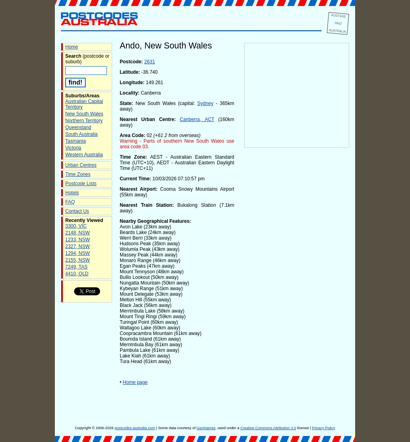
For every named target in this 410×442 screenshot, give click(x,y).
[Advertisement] (297, 281)
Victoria (73, 148)
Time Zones (77, 174)
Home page (135, 382)
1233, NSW (77, 239)
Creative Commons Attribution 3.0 (268, 428)
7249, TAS (76, 267)
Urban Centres (80, 165)
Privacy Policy (323, 428)
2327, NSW (77, 246)
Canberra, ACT (197, 119)
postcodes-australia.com (135, 428)
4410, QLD (76, 274)
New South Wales (84, 114)
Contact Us (77, 211)
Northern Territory (83, 120)
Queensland (78, 127)
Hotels (72, 193)
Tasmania (75, 141)
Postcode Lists (80, 183)
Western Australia (84, 154)
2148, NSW (77, 233)
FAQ (70, 202)
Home (71, 47)
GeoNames (206, 428)
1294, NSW (77, 253)
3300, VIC (75, 226)
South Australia (81, 134)
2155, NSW (77, 260)
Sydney (205, 103)
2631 (149, 62)
